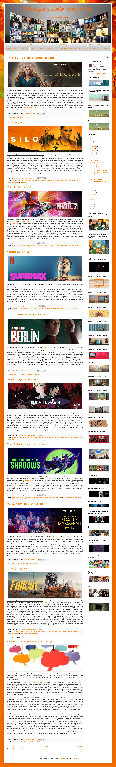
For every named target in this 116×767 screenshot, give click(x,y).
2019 (91, 209)
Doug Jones (20, 497)
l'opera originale (77, 429)
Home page (10, 45)
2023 (91, 200)
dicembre (94, 144)
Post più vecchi (78, 746)
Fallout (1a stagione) (17, 568)
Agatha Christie (11, 49)
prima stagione (55, 536)
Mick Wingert (64, 245)
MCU (84, 45)
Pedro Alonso (58, 373)
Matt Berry (65, 497)
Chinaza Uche (24, 180)
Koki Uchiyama (30, 437)
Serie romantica (18, 310)
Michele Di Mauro (74, 562)
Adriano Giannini (16, 308)
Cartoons (14, 742)
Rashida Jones (52, 180)
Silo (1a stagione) (15, 122)
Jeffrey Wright (47, 245)
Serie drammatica (16, 117)
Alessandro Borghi (25, 308)
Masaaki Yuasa (42, 437)
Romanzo (74, 180)
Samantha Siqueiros (66, 373)
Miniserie (74, 116)
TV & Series (32, 45)
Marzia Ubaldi (56, 562)
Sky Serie (36, 563)
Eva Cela (32, 308)
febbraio (93, 195)
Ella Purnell (21, 631)
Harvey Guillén (27, 497)
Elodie (32, 562)
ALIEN (107, 45)
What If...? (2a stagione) (19, 187)
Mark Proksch (59, 497)
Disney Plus (33, 245)
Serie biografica (73, 308)
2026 (91, 137)
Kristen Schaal (51, 497)
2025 (91, 140)
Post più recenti (12, 746)
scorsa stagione (27, 480)
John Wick (24, 49)
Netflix (61, 308)
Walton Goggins (24, 633)
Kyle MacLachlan (32, 631)
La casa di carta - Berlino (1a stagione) (26, 315)
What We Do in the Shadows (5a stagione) (28, 444)
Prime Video (54, 631)
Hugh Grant (51, 116)
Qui (44, 90)
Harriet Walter (44, 180)
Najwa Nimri (48, 373)
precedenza (25, 221)
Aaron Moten (15, 631)
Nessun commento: (30, 114)
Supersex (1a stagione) (18, 252)
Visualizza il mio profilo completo (97, 73)
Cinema (18, 742)
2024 (91, 142)
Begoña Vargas (15, 373)
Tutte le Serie (75, 45)
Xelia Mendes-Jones (33, 633)
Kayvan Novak (44, 497)
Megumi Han (50, 437)
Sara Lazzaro (21, 563)
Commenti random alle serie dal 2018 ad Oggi (30, 641)
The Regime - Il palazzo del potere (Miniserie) (30, 58)
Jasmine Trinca (48, 308)
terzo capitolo (13, 223)
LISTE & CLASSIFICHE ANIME (41, 49)
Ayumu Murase (15, 437)
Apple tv (14, 180)
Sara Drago (14, 563)
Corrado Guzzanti (26, 562)
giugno (93, 186)
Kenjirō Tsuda (23, 437)
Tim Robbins (23, 182)
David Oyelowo (36, 180)
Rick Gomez (68, 180)
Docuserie (29, 742)
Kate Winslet (57, 116)
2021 (91, 204)
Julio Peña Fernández (30, 373)
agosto (93, 153)
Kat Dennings (54, 245)
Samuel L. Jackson (73, 245)
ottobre (93, 148)
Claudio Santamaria (16, 562)
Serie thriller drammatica (28, 374)
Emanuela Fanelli (39, 562)
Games (26, 631)
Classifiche (21, 45)
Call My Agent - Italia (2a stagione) (25, 504)
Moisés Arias (48, 631)
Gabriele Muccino (48, 562)
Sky (22, 117)
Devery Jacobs (26, 245)
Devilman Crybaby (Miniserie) (22, 379)
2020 (91, 206)
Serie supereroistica (26, 247)
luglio (93, 155)
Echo (15, 225)
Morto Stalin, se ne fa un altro (33, 107)
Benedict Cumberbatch (17, 245)
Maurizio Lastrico (64, 562)
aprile (93, 190)
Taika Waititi (34, 499)
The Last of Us (45, 603)
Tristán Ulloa (37, 374)
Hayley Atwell (40, 245)
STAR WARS (98, 45)
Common (31, 180)
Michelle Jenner (40, 373)
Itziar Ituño (22, 373)
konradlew (62, 759)
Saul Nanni (65, 308)
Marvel (33, 742)
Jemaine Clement (35, 497)
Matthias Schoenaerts (66, 116)
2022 (91, 202)
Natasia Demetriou (72, 497)
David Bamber (25, 116)
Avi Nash (18, 180)
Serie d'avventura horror (73, 437)
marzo (93, 192)
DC (90, 45)
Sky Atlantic (26, 117)
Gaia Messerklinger (39, 308)
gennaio (93, 197)
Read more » (10, 735)
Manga (36, 437)
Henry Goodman (43, 116)
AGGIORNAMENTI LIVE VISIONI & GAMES (93, 49)
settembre (94, 151)
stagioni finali (54, 356)
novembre (94, 146)
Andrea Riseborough (17, 116)
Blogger (75, 759)
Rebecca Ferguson (60, 180)
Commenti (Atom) (18, 749)
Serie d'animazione (16, 247)
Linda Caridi (56, 308)
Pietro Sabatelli (99, 64)
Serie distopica (73, 631)
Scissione (17, 157)
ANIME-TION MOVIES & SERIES (65, 49)
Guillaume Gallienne (34, 116)
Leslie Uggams (41, 631)
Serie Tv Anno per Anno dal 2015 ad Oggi (52, 45)
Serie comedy (15, 499)
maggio (93, 188)
